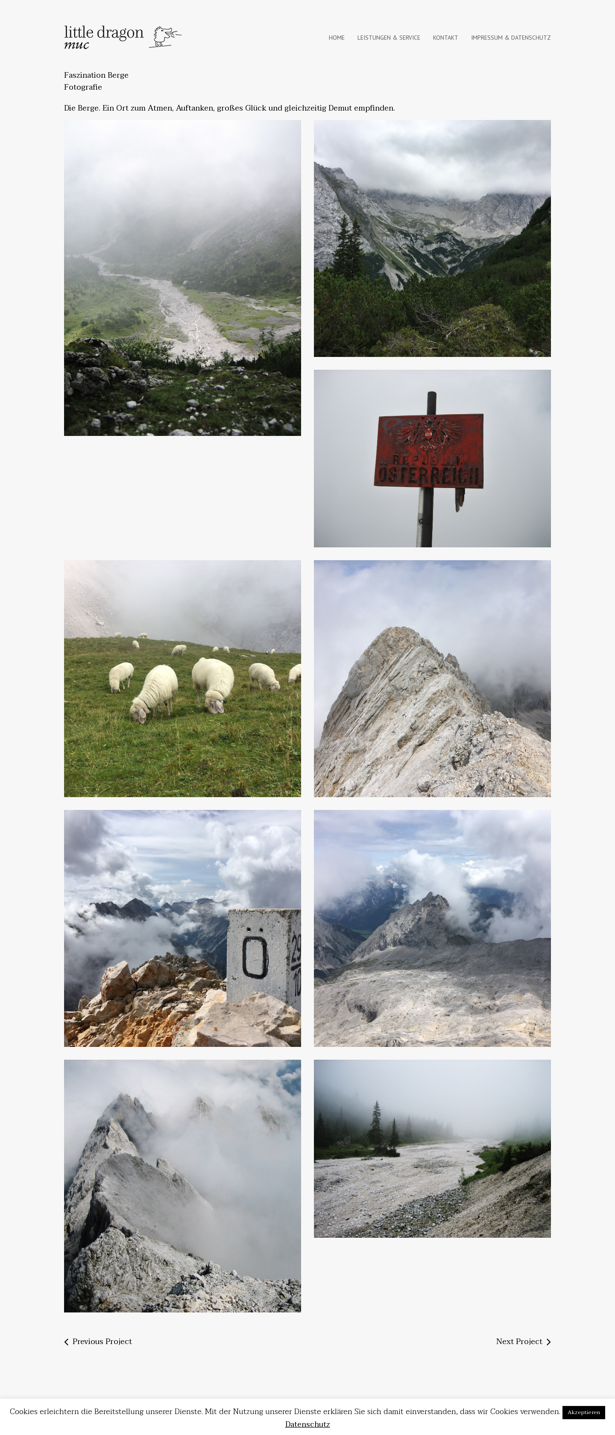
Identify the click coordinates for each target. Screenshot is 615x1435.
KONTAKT (445, 37)
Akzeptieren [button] (584, 1412)
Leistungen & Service (388, 37)
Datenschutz (307, 1424)
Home (337, 37)
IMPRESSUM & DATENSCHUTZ (511, 37)
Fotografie (83, 87)
